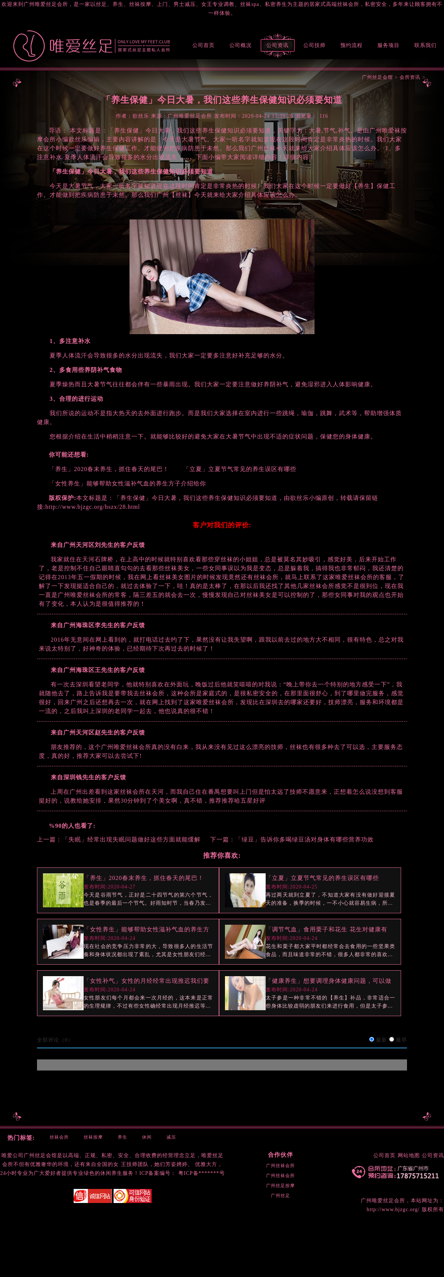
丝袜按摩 (93, 1137)
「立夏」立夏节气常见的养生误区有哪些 (322, 878)
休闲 (147, 1137)
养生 (122, 1137)
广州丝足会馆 (377, 77)
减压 (171, 1137)
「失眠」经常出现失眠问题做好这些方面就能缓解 (131, 839)
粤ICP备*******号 (201, 1173)
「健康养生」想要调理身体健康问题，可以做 (328, 981)
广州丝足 (280, 1195)
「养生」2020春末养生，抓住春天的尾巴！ (144, 878)
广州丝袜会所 (280, 1165)
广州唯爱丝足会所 (383, 1200)
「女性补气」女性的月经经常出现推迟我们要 (146, 981)
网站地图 (409, 1155)
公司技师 (314, 45)
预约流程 (351, 45)
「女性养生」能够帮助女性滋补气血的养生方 (146, 929)
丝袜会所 (59, 1137)
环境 (63, 1164)
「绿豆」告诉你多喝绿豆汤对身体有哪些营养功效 (304, 839)
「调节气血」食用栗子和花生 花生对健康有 (326, 929)
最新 (381, 1040)
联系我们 (425, 45)
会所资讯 (410, 77)
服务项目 (388, 45)
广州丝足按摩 (280, 1185)
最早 (401, 1040)
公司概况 (240, 45)
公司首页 (203, 45)
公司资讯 (277, 45)
